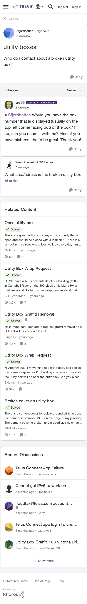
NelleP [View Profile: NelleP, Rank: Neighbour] (9, 250)
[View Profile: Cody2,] (9, 506)
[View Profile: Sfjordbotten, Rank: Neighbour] (8, 33)
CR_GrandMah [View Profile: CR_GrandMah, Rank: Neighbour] (15, 296)
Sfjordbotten (19, 114)
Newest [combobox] (74, 90)
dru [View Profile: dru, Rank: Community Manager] (17, 102)
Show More (43, 561)
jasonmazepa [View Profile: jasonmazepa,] (47, 474)
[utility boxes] (22, 108)
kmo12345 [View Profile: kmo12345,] (45, 492)
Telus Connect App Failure (39, 467)
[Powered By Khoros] (43, 594)
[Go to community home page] (22, 7)
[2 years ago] (35, 295)
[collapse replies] (43, 99)
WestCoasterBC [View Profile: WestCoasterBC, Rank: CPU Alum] (26, 162)
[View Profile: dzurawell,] (9, 527)
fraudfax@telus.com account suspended (41, 503)
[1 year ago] (24, 382)
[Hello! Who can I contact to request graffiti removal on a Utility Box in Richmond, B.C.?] (43, 328)
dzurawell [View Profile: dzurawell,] (44, 530)
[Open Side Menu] (6, 6)
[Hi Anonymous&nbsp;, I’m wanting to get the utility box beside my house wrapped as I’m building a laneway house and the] (43, 372)
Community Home (15, 581)
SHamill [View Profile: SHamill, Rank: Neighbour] (10, 382)
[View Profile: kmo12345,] (9, 488)
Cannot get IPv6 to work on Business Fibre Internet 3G (40, 485)
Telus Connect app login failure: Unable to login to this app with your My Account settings (48, 524)
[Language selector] (40, 6)
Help (60, 581)
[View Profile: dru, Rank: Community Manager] (9, 105)
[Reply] (76, 77)
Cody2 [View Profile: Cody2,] (42, 512)
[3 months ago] (24, 250)
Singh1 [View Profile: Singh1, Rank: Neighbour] (9, 336)
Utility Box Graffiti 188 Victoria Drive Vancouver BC (48, 542)
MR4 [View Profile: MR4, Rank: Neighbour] (8, 428)
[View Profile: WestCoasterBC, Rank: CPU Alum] (9, 164)
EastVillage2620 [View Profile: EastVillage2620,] (49, 548)
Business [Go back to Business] (10, 18)
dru (16, 180)
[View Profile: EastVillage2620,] (9, 544)
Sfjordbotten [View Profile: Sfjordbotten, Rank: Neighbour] (25, 31)
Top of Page (43, 581)
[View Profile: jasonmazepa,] (9, 470)
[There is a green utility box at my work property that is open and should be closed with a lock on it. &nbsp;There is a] (43, 240)
